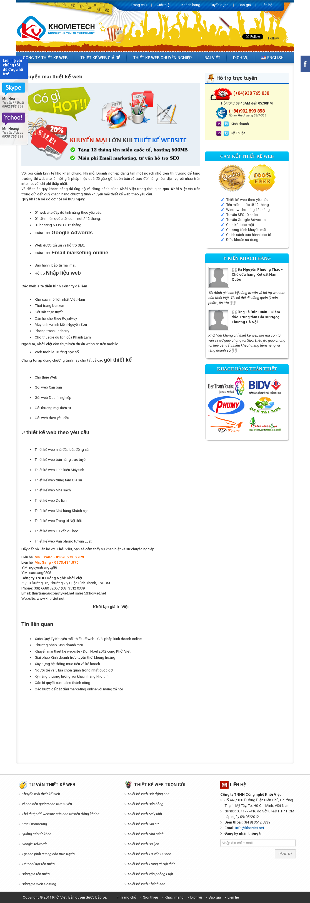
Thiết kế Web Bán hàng (145, 804)
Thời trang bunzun (49, 306)
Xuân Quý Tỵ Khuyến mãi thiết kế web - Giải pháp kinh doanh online (88, 639)
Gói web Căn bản (48, 387)
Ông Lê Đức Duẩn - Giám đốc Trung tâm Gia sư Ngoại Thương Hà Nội (256, 317)
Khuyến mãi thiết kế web (41, 794)
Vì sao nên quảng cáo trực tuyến (47, 804)
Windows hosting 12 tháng (248, 210)
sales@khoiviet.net (90, 593)
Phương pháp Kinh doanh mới (59, 645)
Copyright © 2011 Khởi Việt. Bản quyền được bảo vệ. (65, 897)
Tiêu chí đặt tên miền (38, 864)
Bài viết (212, 57)
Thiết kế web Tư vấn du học (56, 531)
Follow (273, 38)
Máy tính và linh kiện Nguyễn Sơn (61, 324)
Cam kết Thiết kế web (247, 156)
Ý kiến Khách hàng (247, 258)
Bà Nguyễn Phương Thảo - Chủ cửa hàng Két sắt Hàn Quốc (257, 274)
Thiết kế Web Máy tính (144, 814)
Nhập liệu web (63, 273)
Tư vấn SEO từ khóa (242, 215)
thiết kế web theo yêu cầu (131, 194)
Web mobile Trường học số (57, 352)
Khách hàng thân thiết (247, 369)
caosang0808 (40, 573)
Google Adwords (72, 232)
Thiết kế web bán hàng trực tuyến (61, 459)
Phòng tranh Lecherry (52, 331)
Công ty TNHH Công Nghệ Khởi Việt (51, 578)
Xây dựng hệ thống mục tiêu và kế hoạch (67, 664)
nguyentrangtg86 (43, 567)
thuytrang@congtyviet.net (53, 593)
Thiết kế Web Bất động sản (148, 794)
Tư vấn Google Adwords (246, 220)
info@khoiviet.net (249, 828)
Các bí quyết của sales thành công (62, 683)
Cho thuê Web (46, 377)
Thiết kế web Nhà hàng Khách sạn (62, 511)
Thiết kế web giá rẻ (100, 57)
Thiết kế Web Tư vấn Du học (149, 854)
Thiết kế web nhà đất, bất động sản (63, 449)
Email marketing (34, 824)
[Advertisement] (122, 705)
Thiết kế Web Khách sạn (146, 884)
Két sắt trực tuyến (49, 312)
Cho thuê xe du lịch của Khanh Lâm (63, 337)
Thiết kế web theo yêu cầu (247, 200)
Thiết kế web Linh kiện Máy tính (59, 470)
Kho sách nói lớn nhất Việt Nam (60, 299)
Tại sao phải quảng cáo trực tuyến (48, 854)
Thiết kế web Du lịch (51, 500)
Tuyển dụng (219, 5)
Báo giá (245, 5)
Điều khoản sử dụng (242, 240)
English (272, 57)
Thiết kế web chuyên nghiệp (162, 57)
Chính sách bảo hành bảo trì (248, 235)
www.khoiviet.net (50, 598)
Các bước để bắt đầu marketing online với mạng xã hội (79, 689)
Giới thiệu (164, 5)
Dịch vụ (241, 57)
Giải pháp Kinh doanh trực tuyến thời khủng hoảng (75, 657)
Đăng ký (285, 853)
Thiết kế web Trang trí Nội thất (58, 521)
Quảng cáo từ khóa (36, 834)
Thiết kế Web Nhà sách (145, 834)
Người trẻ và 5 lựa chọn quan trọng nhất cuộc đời (74, 670)
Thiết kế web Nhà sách (53, 490)
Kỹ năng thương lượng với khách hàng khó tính (72, 676)
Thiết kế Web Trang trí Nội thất (151, 864)
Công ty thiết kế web (45, 57)
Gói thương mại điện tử (53, 408)
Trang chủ (139, 5)
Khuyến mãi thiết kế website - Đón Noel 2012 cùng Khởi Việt (83, 651)
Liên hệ (266, 5)
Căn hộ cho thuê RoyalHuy (56, 318)
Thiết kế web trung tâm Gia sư (58, 480)
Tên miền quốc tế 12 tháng (247, 205)
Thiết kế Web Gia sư (143, 824)
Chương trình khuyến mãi (246, 230)
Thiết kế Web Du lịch (143, 844)
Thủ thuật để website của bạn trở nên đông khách (60, 814)
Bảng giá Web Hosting (39, 884)
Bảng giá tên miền (36, 874)
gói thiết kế (118, 360)
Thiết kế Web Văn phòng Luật (150, 874)
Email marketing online (79, 252)
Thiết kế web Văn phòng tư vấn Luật (63, 541)
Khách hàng (190, 5)
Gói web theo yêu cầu (52, 418)
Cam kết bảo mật (240, 225)
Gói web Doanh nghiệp (53, 397)
